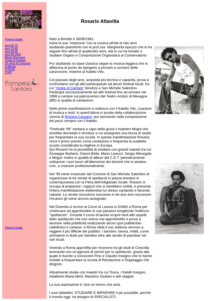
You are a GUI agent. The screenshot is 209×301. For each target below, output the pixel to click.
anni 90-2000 (13, 54)
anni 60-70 (11, 45)
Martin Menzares (15, 57)
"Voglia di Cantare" (69, 88)
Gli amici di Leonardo (17, 63)
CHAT (8, 72)
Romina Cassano (78, 117)
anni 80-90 (11, 51)
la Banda (10, 66)
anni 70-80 (11, 48)
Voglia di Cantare (15, 60)
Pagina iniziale (14, 39)
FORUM (10, 69)
